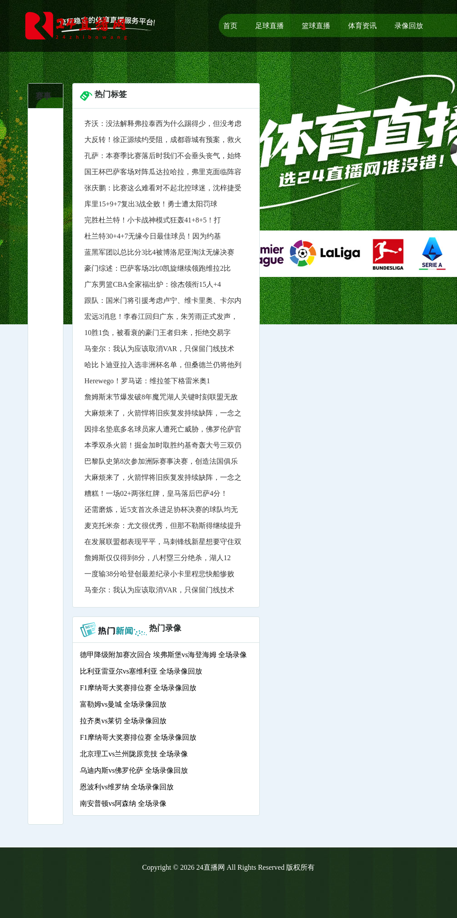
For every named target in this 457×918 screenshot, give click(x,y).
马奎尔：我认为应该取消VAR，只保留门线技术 (159, 348)
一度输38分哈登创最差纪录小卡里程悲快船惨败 (159, 574)
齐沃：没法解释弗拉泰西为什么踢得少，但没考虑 (162, 123)
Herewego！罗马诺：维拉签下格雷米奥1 (147, 381)
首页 (230, 25)
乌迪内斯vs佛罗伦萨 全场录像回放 (134, 770)
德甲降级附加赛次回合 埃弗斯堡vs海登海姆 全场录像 (163, 654)
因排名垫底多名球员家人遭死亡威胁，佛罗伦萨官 (162, 429)
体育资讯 (362, 25)
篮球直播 (316, 25)
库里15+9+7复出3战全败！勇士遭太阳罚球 (150, 204)
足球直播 (269, 25)
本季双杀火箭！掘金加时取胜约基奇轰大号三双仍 (162, 445)
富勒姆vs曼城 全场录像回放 (123, 704)
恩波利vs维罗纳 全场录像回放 (127, 787)
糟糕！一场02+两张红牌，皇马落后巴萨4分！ (156, 493)
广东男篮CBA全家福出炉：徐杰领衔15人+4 (152, 284)
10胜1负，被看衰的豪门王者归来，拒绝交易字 (157, 332)
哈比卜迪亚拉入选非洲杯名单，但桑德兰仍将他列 (162, 365)
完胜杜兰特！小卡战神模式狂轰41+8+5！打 (152, 220)
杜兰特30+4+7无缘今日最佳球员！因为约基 (152, 236)
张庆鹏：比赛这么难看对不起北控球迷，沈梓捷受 (162, 188)
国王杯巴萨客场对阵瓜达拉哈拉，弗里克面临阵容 (162, 172)
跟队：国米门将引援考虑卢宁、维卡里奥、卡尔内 (162, 300)
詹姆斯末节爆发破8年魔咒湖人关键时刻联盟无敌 (161, 397)
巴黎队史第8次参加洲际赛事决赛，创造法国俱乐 (161, 461)
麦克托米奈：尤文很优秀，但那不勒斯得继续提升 (162, 525)
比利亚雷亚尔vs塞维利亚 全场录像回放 (141, 671)
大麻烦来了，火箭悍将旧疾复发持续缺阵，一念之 (162, 413)
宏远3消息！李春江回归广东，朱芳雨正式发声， (161, 316)
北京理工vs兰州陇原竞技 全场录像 (134, 754)
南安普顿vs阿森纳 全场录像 (123, 803)
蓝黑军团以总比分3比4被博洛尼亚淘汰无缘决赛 (159, 252)
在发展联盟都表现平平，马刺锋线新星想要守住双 (162, 541)
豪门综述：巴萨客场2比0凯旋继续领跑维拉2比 (157, 268)
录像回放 (409, 25)
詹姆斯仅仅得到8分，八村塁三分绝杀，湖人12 (157, 558)
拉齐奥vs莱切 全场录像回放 (123, 721)
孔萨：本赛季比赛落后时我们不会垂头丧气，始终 (162, 155)
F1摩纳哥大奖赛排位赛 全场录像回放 (138, 688)
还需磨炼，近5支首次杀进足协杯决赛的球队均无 (161, 509)
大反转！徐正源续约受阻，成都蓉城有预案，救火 (162, 139)
